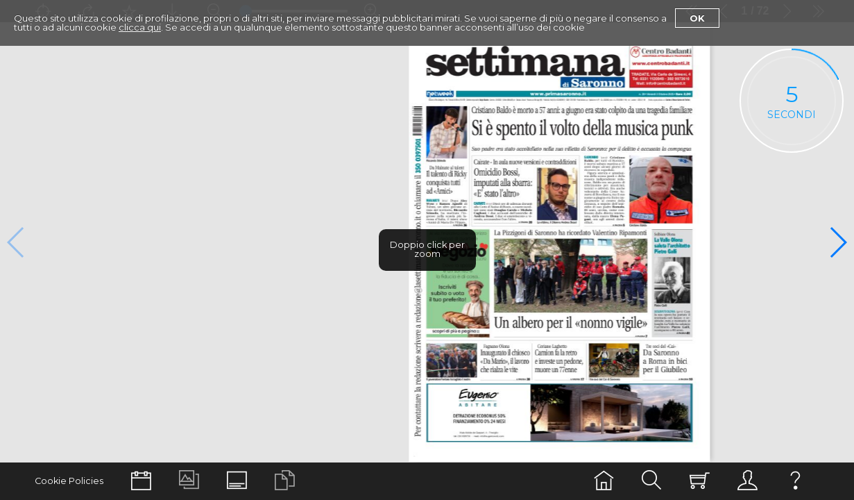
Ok (697, 18)
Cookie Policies (69, 481)
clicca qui (140, 27)
